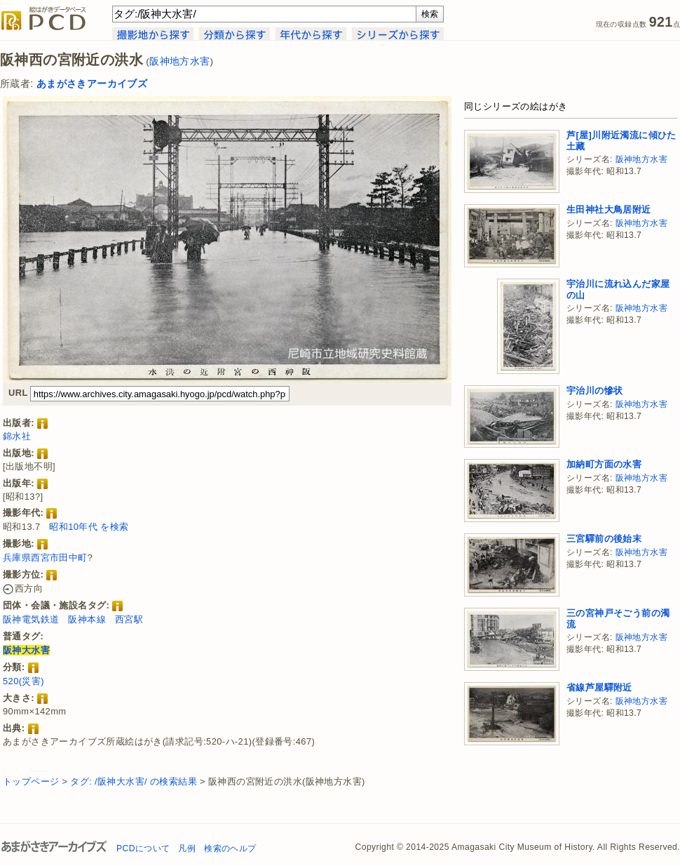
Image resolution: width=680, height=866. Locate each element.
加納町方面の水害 (603, 464)
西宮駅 (129, 619)
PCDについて (143, 848)
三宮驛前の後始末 (603, 538)
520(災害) (23, 681)
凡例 (187, 848)
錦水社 (17, 436)
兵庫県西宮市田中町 (45, 557)
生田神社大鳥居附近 (608, 209)
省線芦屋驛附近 (599, 687)
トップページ (31, 781)
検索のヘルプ (230, 848)
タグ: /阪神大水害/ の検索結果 (133, 781)
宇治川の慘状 (594, 390)
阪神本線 (87, 619)
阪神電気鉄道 (31, 619)
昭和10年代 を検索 (88, 526)
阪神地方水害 (179, 61)
